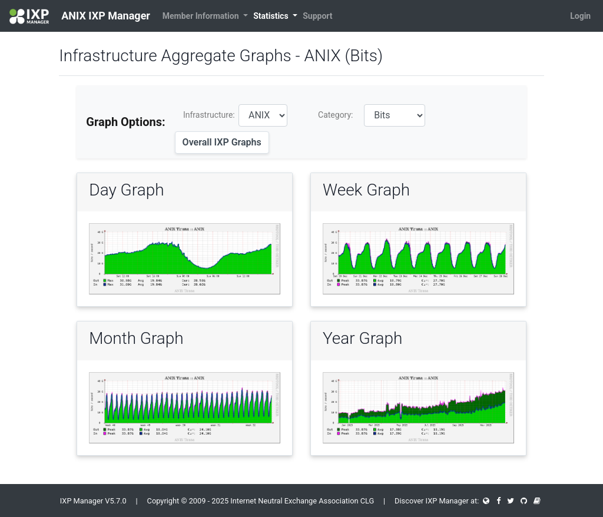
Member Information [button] (202, 16)
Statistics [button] (271, 16)
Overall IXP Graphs (222, 142)
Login (580, 16)
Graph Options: (125, 122)
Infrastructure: (209, 115)
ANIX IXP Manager (79, 16)
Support (317, 16)
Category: (335, 115)
